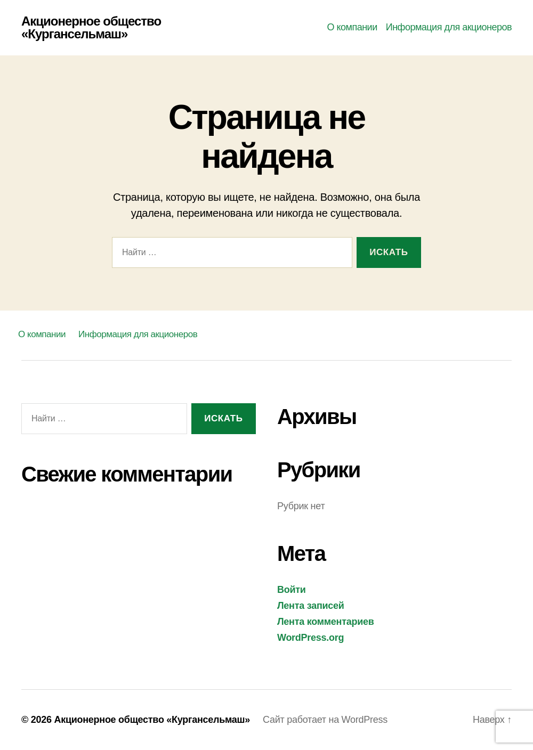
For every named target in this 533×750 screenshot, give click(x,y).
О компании (352, 27)
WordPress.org (310, 637)
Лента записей (310, 605)
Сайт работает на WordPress (325, 719)
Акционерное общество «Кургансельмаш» (91, 27)
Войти (291, 589)
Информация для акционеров (449, 27)
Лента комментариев (325, 621)
